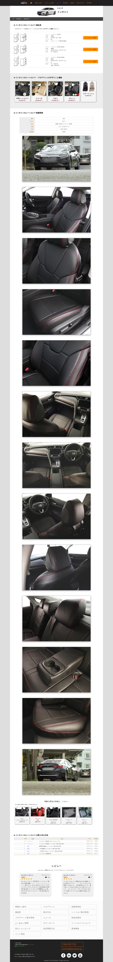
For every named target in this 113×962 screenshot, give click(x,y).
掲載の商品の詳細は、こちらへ (56, 801)
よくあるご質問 (22, 923)
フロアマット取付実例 (24, 918)
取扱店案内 (76, 918)
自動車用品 (76, 907)
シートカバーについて (81, 923)
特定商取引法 (49, 928)
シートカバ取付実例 (80, 912)
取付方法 (47, 912)
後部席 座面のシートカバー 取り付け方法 (50, 846)
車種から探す (38, 3)
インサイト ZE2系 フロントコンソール (49, 841)
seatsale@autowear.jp (72, 949)
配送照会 (65, 3)
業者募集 (75, 928)
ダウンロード (49, 923)
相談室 (72, 3)
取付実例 (89, 3)
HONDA (18, 19)
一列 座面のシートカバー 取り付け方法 (49, 848)
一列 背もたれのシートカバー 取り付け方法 (50, 851)
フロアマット (49, 907)
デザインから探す (49, 3)
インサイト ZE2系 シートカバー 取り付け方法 (51, 843)
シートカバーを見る (91, 37)
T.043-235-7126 (69, 944)
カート (58, 3)
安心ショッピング (22, 928)
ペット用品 (20, 934)
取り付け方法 (80, 3)
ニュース (47, 918)
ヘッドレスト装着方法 (45, 853)
